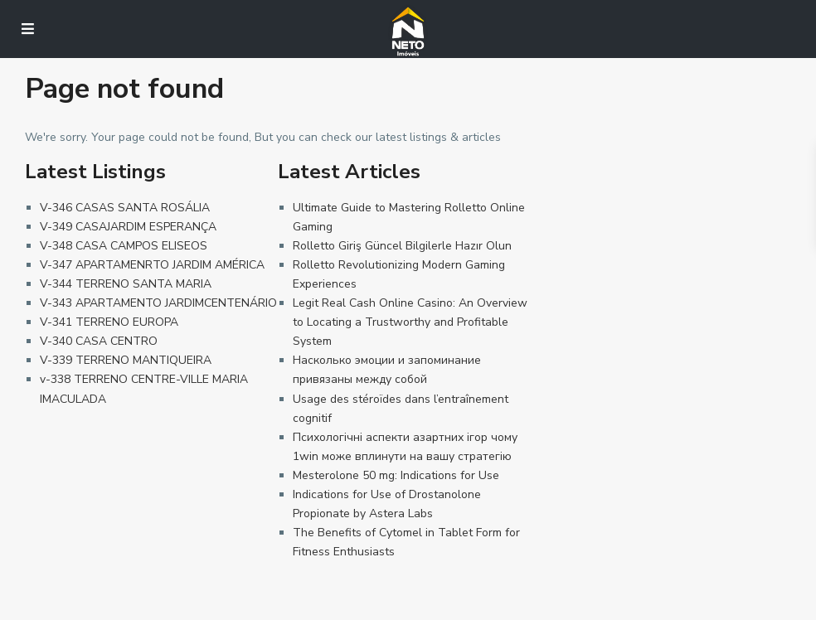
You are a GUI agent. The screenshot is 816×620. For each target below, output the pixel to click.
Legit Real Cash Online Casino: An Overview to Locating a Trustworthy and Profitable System (410, 322)
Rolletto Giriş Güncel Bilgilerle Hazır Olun (402, 246)
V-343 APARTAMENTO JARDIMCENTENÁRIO (158, 303)
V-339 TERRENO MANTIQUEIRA (125, 360)
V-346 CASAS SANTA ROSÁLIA (125, 208)
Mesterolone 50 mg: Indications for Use (396, 475)
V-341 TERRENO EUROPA (109, 322)
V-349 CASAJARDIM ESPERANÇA (128, 227)
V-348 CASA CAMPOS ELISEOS (123, 246)
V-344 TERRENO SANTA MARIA (125, 284)
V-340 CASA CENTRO (99, 341)
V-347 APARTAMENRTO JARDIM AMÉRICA (152, 265)
